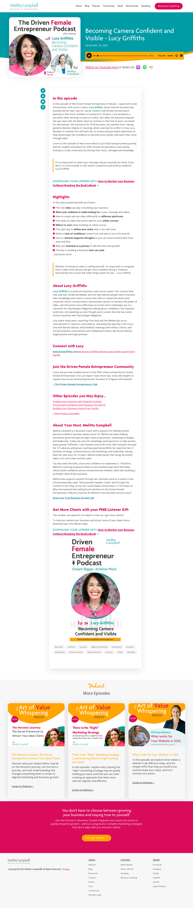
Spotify (156, 882)
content (71, 647)
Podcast (96, 6)
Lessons (130, 647)
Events (91, 882)
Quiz (90, 886)
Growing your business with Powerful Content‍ (77, 401)
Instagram (157, 869)
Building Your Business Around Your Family (75, 408)
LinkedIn (156, 877)
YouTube (131, 652)
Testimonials (132, 6)
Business (59, 647)
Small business (94, 652)
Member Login (94, 894)
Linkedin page (119, 351)
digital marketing (99, 647)
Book (120, 6)
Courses (92, 877)
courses (83, 647)
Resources (93, 873)
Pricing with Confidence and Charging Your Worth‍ (79, 404)
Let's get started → (96, 838)
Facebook (157, 864)
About (79, 6)
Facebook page (104, 351)
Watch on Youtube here (101, 67)
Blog (87, 6)
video (119, 652)
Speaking (145, 6)
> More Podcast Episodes (66, 413)
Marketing (59, 652)
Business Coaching (168, 6)
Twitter (156, 873)
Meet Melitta (126, 864)
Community (109, 6)
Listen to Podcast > (22, 786)
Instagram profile (87, 351)
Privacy (66, 869)
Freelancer (117, 647)
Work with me (127, 869)
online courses (76, 652)
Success (109, 652)
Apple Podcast (159, 886)
